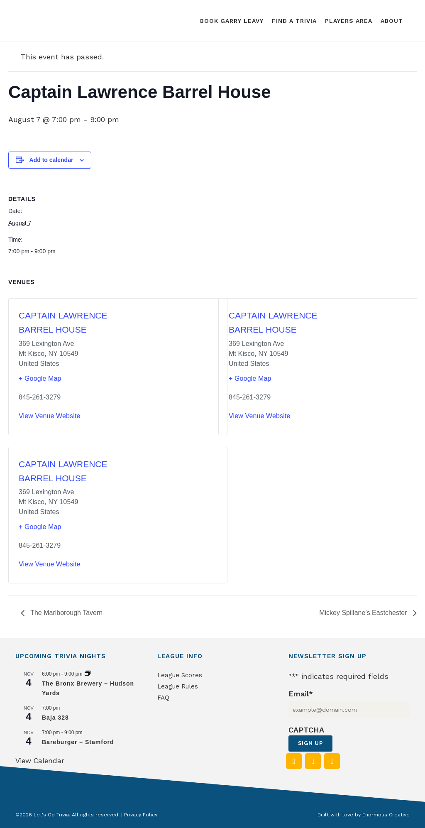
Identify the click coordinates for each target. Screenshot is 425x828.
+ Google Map (40, 378)
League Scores (179, 675)
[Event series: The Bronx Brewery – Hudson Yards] (87, 674)
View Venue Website (50, 415)
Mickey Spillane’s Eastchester (364, 612)
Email (300, 693)
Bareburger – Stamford (78, 742)
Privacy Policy (140, 815)
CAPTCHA (306, 729)
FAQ (163, 697)
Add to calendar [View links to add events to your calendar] (51, 160)
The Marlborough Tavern (66, 612)
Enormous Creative (386, 815)
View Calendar (39, 761)
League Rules (177, 686)
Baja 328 (55, 717)
